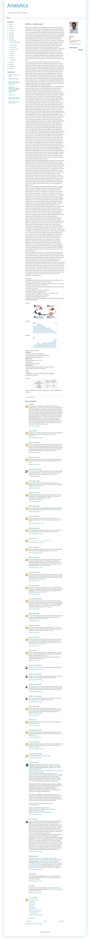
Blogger (48, 932)
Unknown (31, 430)
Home (45, 921)
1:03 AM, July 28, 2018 (34, 715)
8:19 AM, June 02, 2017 (34, 660)
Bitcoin (58, 767)
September (13, 49)
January (12, 59)
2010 (10, 38)
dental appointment (45, 862)
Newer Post (28, 921)
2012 (10, 34)
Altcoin (37, 769)
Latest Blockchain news (50, 770)
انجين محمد (31, 897)
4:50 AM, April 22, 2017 (34, 594)
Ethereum (31, 769)
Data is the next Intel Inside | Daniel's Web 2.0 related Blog (14, 83)
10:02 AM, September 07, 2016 (36, 523)
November (12, 45)
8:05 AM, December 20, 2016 (36, 552)
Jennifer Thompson (34, 469)
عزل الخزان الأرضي (33, 913)
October (12, 47)
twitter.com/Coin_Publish (38, 810)
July (11, 53)
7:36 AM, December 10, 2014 (36, 437)
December (12, 40)
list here (39, 890)
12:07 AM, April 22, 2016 (34, 452)
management (32, 397)
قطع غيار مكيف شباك (33, 899)
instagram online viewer (34, 667)
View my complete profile (75, 44)
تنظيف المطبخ (32, 907)
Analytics (17, 5)
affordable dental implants (50, 859)
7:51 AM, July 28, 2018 (34, 725)
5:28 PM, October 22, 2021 (35, 892)
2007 (10, 66)
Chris (30, 885)
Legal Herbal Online (34, 598)
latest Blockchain (43, 764)
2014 (10, 30)
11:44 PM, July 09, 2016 (34, 501)
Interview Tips (12, 94)
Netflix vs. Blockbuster (15, 42)
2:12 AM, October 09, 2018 (35, 757)
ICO (55, 767)
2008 (10, 64)
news (40, 769)
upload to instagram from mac (36, 686)
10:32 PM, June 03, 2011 (35, 426)
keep (51, 877)
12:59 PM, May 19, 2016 (34, 476)
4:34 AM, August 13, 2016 (35, 511)
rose (30, 404)
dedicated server (53, 450)
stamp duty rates (53, 550)
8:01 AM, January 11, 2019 (35, 814)
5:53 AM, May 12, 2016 (34, 464)
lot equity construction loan (40, 643)
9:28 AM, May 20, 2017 (34, 632)
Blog (8, 17)
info (48, 876)
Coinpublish (32, 762)
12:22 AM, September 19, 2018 (36, 749)
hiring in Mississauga (46, 755)
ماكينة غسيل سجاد (33, 908)
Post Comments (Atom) (37, 923)
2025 (10, 24)
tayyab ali (31, 719)
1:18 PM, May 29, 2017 (34, 645)
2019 (10, 26)
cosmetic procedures (34, 864)
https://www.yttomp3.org (34, 698)
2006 (10, 68)
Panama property (35, 747)
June (11, 55)
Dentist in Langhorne (40, 858)
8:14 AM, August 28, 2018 (35, 737)
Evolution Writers (53, 474)
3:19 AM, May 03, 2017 (34, 620)
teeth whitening (55, 862)
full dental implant (47, 861)
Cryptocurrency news (54, 764)
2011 (10, 36)
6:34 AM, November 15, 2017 (36, 701)
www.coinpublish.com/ (34, 804)
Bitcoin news (60, 770)
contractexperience (38, 499)
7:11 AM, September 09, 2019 (36, 869)
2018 (10, 28)
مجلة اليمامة (31, 901)
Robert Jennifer (33, 442)
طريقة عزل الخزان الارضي (35, 911)
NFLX (34, 435)
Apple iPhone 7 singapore (46, 606)
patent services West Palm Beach (53, 509)
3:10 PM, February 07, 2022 (35, 915)
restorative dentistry (39, 859)
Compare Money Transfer (45, 565)
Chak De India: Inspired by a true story (14, 102)
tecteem (31, 874)
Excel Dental (32, 858)
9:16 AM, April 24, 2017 (34, 609)
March (11, 57)
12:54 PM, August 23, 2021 (35, 881)
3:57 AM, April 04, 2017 (34, 580)
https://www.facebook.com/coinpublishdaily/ (44, 809)
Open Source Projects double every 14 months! (14, 98)
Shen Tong (31, 819)
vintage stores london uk (41, 592)
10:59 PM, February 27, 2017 (36, 567)
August (12, 51)
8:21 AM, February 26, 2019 (35, 851)
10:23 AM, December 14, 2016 (36, 542)
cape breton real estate (37, 713)
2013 (10, 32)
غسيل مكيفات (32, 902)
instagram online (33, 676)
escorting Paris (43, 618)
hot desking (50, 630)
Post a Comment (31, 918)
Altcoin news (40, 772)
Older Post (61, 921)
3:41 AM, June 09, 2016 (34, 488)
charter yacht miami (41, 578)
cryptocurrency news (33, 770)
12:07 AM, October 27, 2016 (35, 533)
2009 (10, 62)
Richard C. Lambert (34, 665)
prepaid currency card (37, 486)
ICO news (41, 770)
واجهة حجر (31, 905)
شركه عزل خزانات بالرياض (35, 910)
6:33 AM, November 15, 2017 (36, 669)
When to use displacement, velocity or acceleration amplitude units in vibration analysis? (14, 89)
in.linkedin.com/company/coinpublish (42, 812)
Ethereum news (33, 772)
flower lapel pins (54, 531)
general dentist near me (36, 865)
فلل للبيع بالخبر (32, 904)
